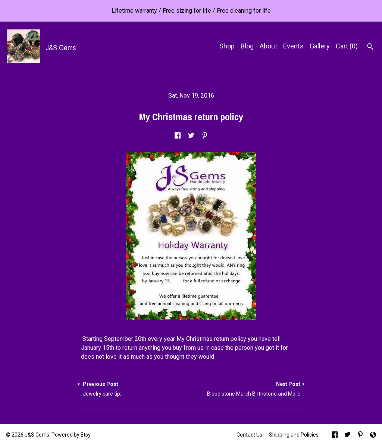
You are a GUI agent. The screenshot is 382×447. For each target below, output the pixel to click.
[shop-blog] (373, 435)
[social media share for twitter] (191, 136)
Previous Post (134, 389)
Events (293, 46)
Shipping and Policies (294, 435)
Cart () (347, 46)
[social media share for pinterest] (205, 136)
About (268, 46)
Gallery (320, 46)
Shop (227, 46)
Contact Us (249, 435)
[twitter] (347, 435)
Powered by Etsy (71, 435)
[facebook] (335, 435)
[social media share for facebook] (178, 136)
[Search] (370, 47)
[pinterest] (360, 435)
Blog (247, 46)
